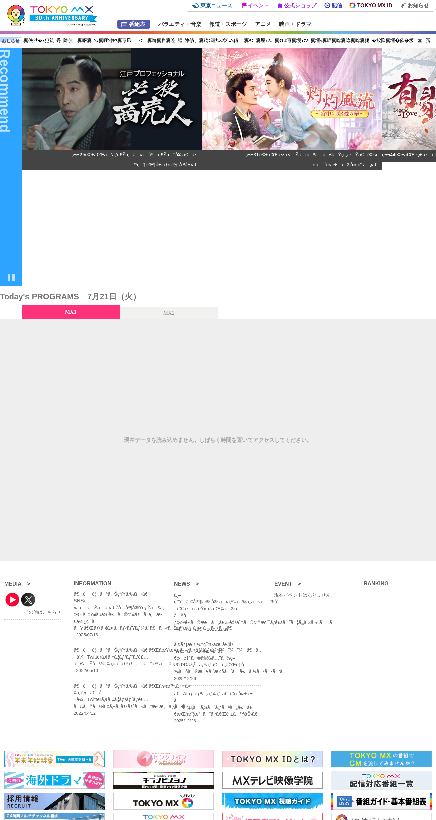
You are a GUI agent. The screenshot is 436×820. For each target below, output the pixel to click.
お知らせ (418, 5)
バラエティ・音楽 (179, 24)
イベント (258, 5)
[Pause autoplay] (11, 278)
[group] (112, 167)
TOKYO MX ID (375, 5)
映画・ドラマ (295, 24)
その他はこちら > (42, 612)
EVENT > (287, 584)
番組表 (137, 24)
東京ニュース (216, 5)
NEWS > (186, 584)
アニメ (263, 24)
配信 (336, 5)
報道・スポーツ (228, 24)
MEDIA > (17, 584)
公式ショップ (300, 5)
